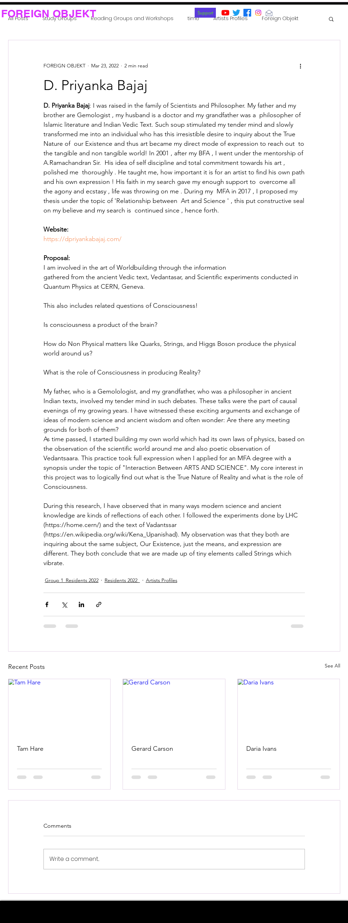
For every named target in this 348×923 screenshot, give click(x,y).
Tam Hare (30, 749)
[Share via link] (98, 604)
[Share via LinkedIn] (81, 604)
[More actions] (300, 65)
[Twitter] (236, 13)
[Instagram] (258, 13)
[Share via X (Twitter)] (64, 604)
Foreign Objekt (280, 18)
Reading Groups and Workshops (132, 18)
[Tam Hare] (59, 707)
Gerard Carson (152, 749)
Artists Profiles (230, 18)
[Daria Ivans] (289, 707)
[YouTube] (225, 13)
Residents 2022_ (122, 580)
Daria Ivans (261, 749)
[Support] (205, 13)
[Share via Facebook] (46, 604)
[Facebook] (247, 13)
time (193, 18)
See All (332, 666)
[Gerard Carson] (174, 707)
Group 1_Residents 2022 (72, 580)
